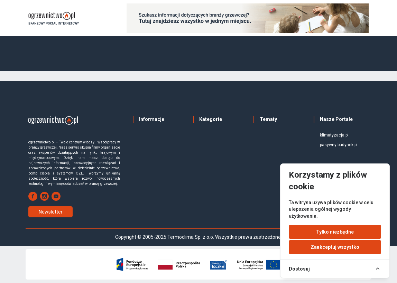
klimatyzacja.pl (334, 135)
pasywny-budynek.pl (339, 144)
